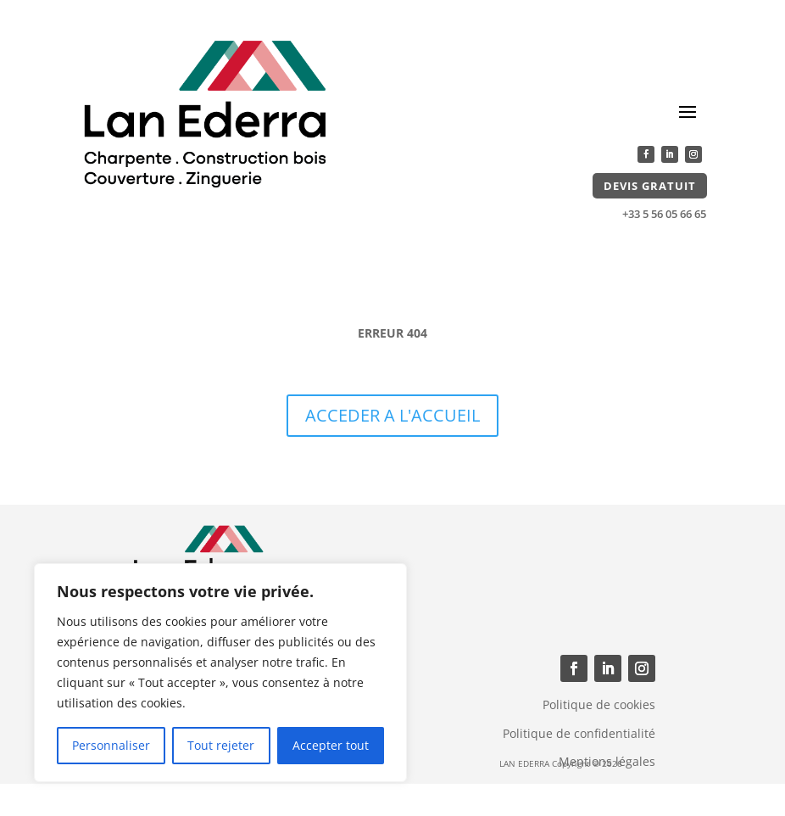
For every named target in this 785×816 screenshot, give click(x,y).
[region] (220, 672)
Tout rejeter (220, 745)
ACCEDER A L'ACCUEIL (392, 415)
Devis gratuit (650, 185)
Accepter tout (330, 745)
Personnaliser (111, 745)
